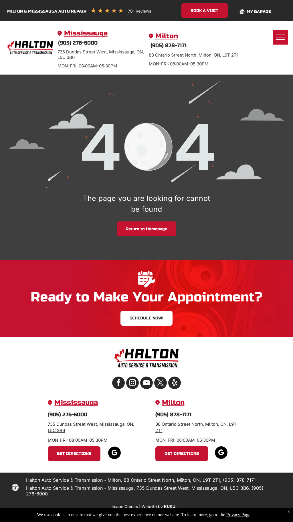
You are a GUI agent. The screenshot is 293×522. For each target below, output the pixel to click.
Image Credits (125, 506)
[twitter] (160, 384)
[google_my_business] (114, 454)
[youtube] (146, 384)
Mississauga (86, 33)
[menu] (280, 37)
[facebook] (118, 384)
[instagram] (132, 384)
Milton (166, 36)
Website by (152, 506)
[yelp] (174, 384)
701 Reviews (139, 11)
